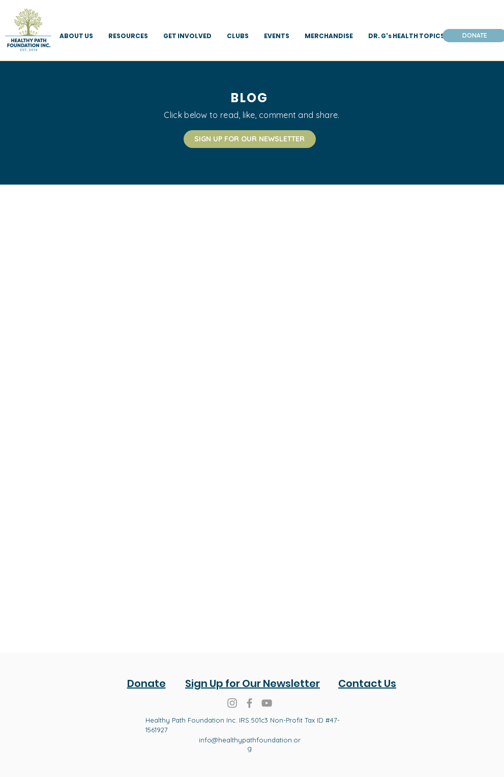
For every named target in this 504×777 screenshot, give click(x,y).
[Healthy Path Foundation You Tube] (266, 703)
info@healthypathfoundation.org (250, 744)
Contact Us (367, 683)
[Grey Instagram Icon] (232, 703)
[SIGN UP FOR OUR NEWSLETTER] (250, 139)
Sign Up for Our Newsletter (252, 683)
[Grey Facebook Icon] (249, 703)
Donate (146, 683)
